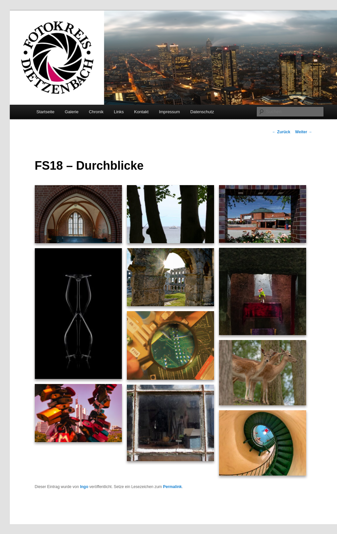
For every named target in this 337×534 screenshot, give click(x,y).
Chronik (96, 111)
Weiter (303, 132)
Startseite (45, 111)
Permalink (172, 486)
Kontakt (141, 111)
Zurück (281, 132)
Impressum (169, 111)
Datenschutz (202, 111)
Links (119, 111)
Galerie (71, 111)
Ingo (84, 486)
